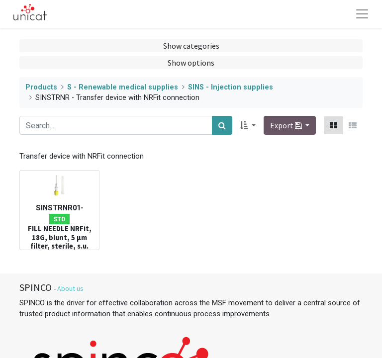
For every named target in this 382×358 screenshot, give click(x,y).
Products (41, 87)
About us (70, 288)
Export (286, 125)
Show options (191, 63)
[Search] (222, 125)
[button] (248, 125)
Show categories (191, 46)
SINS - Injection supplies (230, 87)
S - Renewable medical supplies (122, 87)
